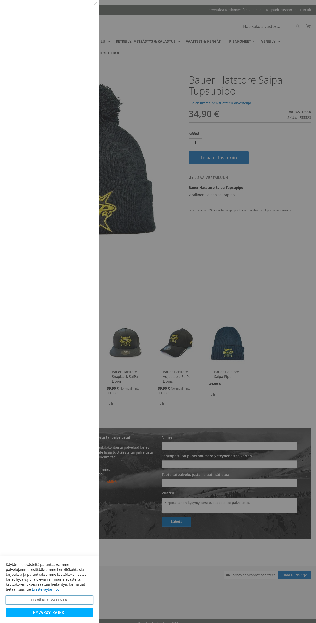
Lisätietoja (84, 46)
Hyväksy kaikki (49, 612)
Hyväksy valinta (49, 600)
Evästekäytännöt (45, 589)
